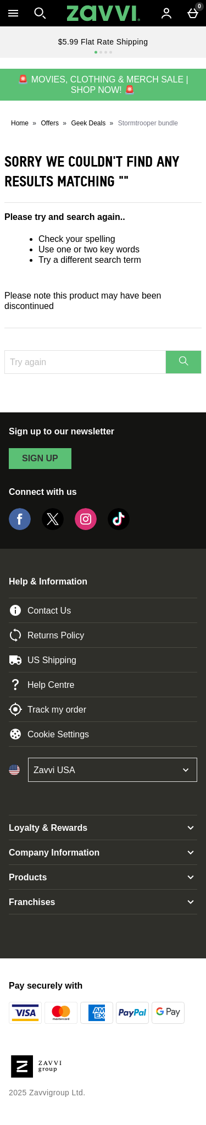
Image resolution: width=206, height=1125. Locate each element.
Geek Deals (88, 123)
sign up (40, 458)
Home (20, 123)
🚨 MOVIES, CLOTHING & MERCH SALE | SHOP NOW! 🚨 (103, 85)
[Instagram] (86, 527)
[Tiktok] (119, 527)
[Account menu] (166, 13)
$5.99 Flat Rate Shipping (103, 41)
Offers (50, 123)
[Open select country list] (112, 770)
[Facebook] (20, 527)
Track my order (47, 709)
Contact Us (40, 610)
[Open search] (40, 13)
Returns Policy (46, 635)
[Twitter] (53, 527)
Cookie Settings (49, 734)
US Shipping (42, 659)
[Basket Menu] (193, 13)
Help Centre (41, 684)
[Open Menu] (13, 13)
